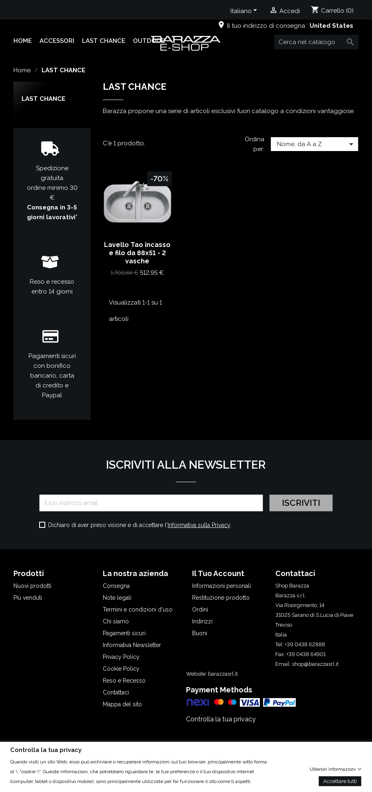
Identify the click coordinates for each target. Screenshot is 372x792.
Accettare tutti (340, 781)
